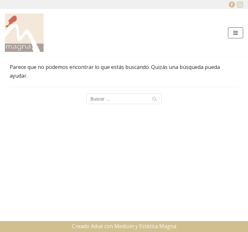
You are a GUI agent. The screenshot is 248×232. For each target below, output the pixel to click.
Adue (97, 226)
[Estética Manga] (24, 33)
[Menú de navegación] (235, 32)
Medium (124, 226)
